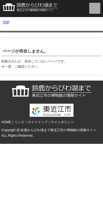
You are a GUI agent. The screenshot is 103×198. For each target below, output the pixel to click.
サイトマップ (38, 122)
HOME (6, 122)
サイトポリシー (62, 122)
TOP (6, 22)
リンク (19, 122)
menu (94, 8)
